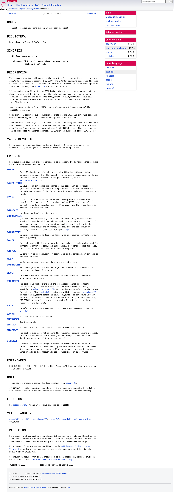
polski (109, 80)
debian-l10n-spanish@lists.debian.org (52, 459)
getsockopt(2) (89, 292)
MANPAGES (12, 1)
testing (109, 52)
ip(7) (69, 229)
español (110, 71)
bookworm (111, 44)
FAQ (37, 5)
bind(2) (25, 419)
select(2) (38, 289)
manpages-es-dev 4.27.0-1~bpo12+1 (56, 473)
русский (110, 88)
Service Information (51, 5)
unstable (110, 56)
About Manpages (24, 5)
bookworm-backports (17, 9)
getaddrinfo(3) (20, 405)
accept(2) (71, 383)
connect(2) (13, 13)
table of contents (115, 32)
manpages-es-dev (33, 9)
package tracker (113, 21)
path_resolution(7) (30, 180)
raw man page (113, 25)
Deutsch (110, 67)
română (109, 84)
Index (11, 5)
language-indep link (115, 17)
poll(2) (51, 289)
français (110, 76)
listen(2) (54, 419)
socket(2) (40, 86)
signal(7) (24, 311)
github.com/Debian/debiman (35, 487)
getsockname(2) (39, 419)
